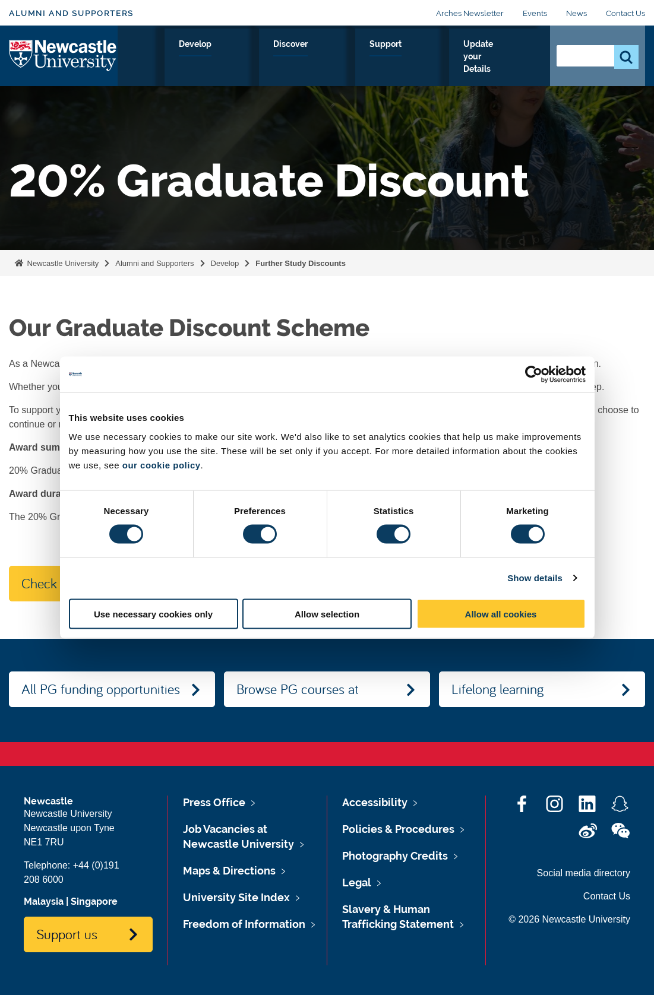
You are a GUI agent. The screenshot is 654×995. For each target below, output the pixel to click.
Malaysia (44, 901)
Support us (66, 934)
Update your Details (485, 57)
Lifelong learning (497, 689)
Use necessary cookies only (153, 614)
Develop (287, 57)
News (576, 13)
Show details (535, 578)
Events (535, 13)
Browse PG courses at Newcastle (297, 693)
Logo (63, 55)
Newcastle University (62, 263)
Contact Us (625, 13)
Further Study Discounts (300, 263)
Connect (229, 57)
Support (402, 57)
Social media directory (583, 873)
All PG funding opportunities (100, 689)
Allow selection (327, 614)
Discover (345, 57)
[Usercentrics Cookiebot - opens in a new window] (534, 375)
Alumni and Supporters (71, 13)
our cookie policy (161, 465)
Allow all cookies (501, 614)
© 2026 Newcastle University (569, 919)
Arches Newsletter (470, 13)
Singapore (94, 901)
